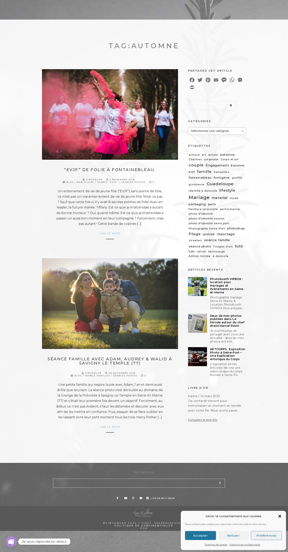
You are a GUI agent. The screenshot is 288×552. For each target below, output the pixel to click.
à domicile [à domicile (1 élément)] (221, 256)
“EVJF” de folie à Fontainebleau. (110, 169)
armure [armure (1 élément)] (194, 154)
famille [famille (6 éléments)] (204, 171)
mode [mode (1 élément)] (234, 198)
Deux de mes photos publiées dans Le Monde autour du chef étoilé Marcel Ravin (227, 321)
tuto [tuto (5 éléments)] (239, 246)
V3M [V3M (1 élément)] (192, 251)
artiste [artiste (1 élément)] (213, 154)
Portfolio (154, 12)
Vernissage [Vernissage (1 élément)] (216, 251)
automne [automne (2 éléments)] (227, 154)
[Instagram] (212, 6)
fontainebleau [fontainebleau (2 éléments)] (200, 177)
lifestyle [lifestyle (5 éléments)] (227, 190)
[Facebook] (197, 6)
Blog (206, 12)
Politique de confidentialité (244, 544)
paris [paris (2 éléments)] (212, 204)
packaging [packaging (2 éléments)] (197, 204)
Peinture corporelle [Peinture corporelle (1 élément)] (203, 209)
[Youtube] (205, 6)
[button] (280, 516)
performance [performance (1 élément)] (230, 209)
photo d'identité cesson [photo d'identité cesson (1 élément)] (207, 218)
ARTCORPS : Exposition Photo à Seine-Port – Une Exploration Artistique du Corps (227, 367)
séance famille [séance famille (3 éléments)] (217, 240)
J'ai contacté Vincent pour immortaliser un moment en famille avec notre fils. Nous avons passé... (214, 430)
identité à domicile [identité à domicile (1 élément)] (203, 190)
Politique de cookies (216, 544)
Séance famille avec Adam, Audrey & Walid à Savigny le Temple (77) (110, 361)
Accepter (200, 535)
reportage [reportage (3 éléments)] (226, 234)
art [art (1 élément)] (204, 154)
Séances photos (133, 182)
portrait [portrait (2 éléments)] (209, 234)
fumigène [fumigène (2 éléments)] (222, 177)
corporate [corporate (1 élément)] (211, 159)
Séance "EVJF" (107, 182)
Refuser (233, 535)
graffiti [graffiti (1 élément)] (237, 177)
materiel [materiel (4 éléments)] (220, 198)
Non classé (85, 182)
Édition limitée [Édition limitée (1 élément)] (200, 256)
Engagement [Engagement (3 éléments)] (217, 165)
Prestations (124, 12)
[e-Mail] (219, 6)
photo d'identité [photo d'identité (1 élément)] (201, 213)
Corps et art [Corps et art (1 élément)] (230, 159)
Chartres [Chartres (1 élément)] (195, 159)
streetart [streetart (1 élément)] (195, 240)
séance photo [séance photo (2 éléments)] (200, 246)
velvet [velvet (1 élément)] (201, 251)
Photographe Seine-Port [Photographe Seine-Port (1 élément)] (207, 228)
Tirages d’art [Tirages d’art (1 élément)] (223, 246)
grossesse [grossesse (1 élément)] (197, 184)
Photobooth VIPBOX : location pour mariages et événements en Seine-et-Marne (227, 285)
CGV (144, 549)
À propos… (183, 12)
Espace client (234, 12)
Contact (265, 12)
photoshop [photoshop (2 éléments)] (236, 228)
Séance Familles (97, 375)
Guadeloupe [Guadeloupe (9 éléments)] (220, 183)
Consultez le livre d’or (203, 445)
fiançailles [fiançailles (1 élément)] (222, 171)
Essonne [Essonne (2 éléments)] (238, 165)
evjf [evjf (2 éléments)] (192, 172)
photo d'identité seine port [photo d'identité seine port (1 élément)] (209, 223)
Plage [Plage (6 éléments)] (195, 234)
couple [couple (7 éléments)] (196, 165)
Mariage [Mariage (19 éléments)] (199, 197)
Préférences (266, 535)
